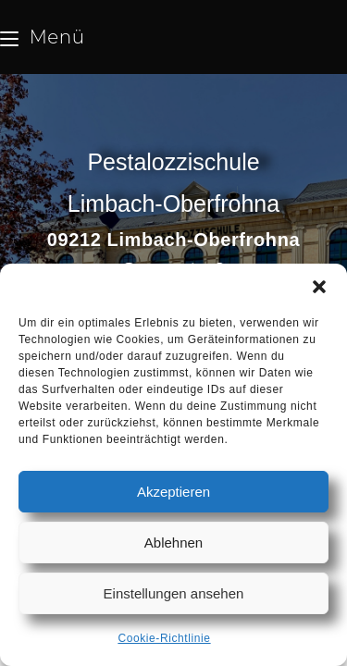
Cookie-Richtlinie (164, 638)
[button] (319, 287)
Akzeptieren (173, 492)
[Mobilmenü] (42, 37)
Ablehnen (173, 542)
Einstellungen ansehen (174, 593)
